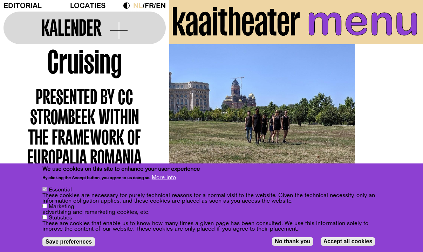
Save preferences (69, 242)
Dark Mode (128, 5)
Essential (60, 189)
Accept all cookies (348, 241)
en (161, 5)
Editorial (23, 5)
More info (164, 177)
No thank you (292, 241)
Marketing (61, 206)
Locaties (87, 5)
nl (138, 5)
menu (362, 21)
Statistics (60, 217)
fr (149, 5)
